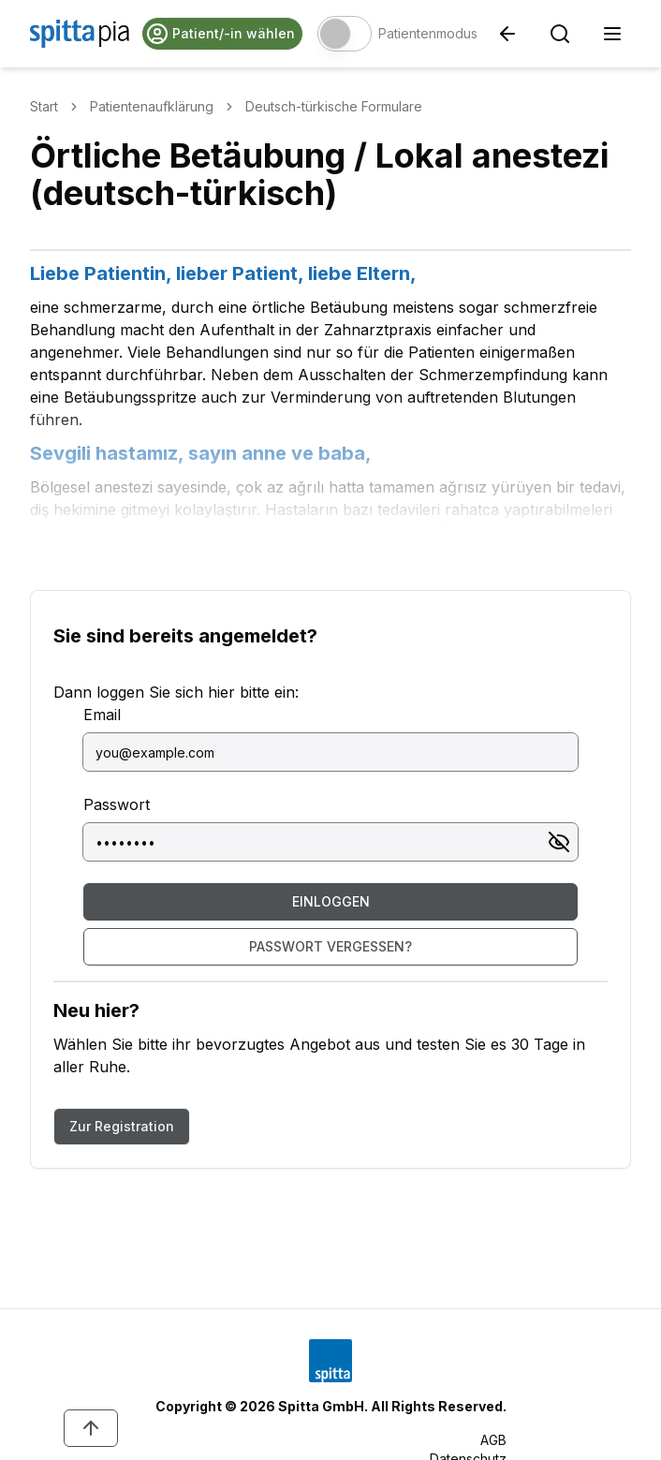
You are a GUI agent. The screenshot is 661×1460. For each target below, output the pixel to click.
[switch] (344, 34)
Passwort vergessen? (330, 946)
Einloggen (331, 901)
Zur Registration (121, 1126)
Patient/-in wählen (220, 33)
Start (44, 106)
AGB (493, 1440)
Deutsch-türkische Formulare (333, 106)
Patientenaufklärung (151, 106)
